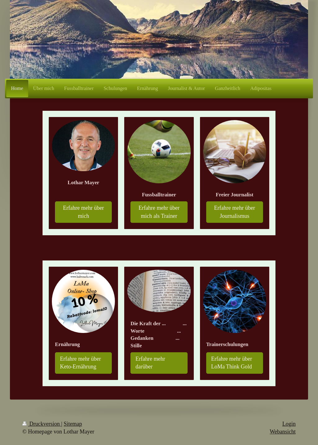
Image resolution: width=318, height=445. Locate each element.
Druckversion (41, 424)
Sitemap (73, 424)
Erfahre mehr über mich (83, 212)
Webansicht (283, 432)
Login (289, 424)
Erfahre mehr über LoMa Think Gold (231, 363)
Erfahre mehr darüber (150, 363)
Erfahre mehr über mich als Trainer (159, 212)
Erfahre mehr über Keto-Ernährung (80, 363)
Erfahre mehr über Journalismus (234, 212)
